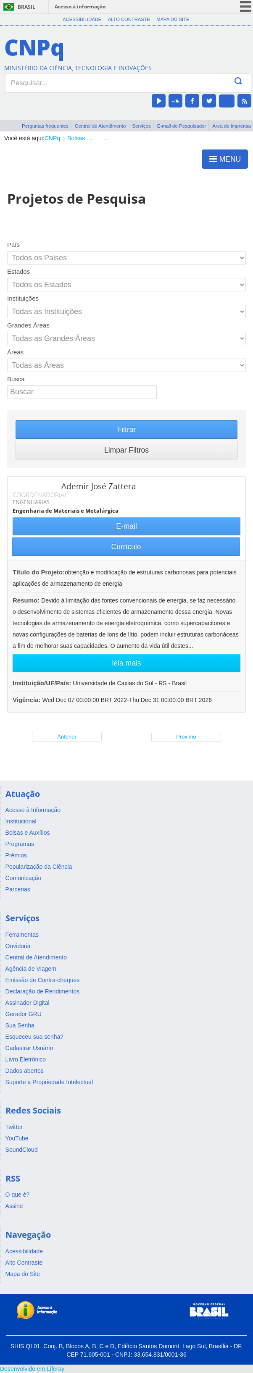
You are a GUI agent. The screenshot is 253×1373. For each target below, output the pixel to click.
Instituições (23, 298)
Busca (16, 379)
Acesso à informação (80, 6)
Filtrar (126, 429)
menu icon (245, 6)
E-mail (126, 526)
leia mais (126, 663)
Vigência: (27, 699)
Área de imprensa (231, 125)
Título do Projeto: (39, 572)
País (13, 244)
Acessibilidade (82, 19)
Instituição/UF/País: (43, 682)
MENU (225, 158)
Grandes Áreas (28, 325)
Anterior (66, 737)
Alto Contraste (129, 19)
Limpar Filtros (126, 450)
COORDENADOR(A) (39, 494)
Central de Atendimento (100, 125)
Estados (18, 271)
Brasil (26, 6)
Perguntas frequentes (45, 125)
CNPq (52, 138)
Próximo (186, 737)
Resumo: (26, 600)
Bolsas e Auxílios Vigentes (81, 138)
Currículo (126, 546)
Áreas (15, 352)
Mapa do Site (172, 19)
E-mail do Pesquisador (181, 125)
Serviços (141, 125)
